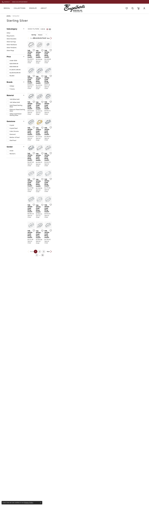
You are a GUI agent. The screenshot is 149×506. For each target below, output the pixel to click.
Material (10, 95)
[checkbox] (12, 60)
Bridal (7, 8)
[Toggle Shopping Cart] (138, 8)
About (44, 8)
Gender (10, 147)
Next (138, 38)
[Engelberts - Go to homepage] (74, 8)
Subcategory (12, 29)
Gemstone (11, 121)
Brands (10, 82)
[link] (6, 2)
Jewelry (33, 8)
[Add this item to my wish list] (63, 80)
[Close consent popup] (40, 502)
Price (9, 56)
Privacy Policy (28, 502)
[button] (132, 8)
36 (94, 426)
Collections (19, 8)
